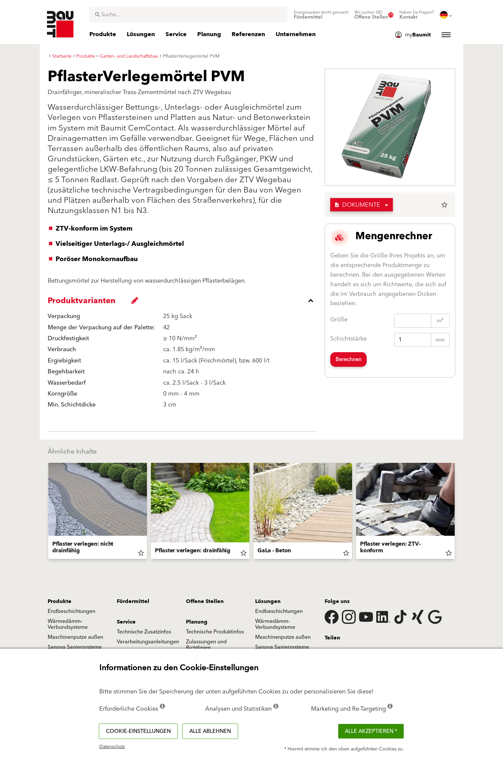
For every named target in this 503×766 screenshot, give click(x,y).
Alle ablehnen (210, 731)
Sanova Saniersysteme (75, 647)
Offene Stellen (205, 601)
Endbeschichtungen (71, 611)
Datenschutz (112, 747)
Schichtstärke (348, 338)
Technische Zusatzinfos (144, 631)
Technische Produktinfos (215, 631)
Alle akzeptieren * (371, 731)
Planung (196, 622)
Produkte (59, 601)
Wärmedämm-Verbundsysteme (68, 624)
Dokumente (357, 205)
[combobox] (188, 15)
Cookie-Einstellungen (138, 731)
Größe (338, 319)
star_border (444, 205)
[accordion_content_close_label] (184, 300)
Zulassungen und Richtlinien (206, 644)
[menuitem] (321, 15)
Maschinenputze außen (75, 637)
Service (126, 622)
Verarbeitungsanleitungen (148, 641)
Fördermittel (133, 601)
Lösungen (268, 601)
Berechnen (348, 359)
